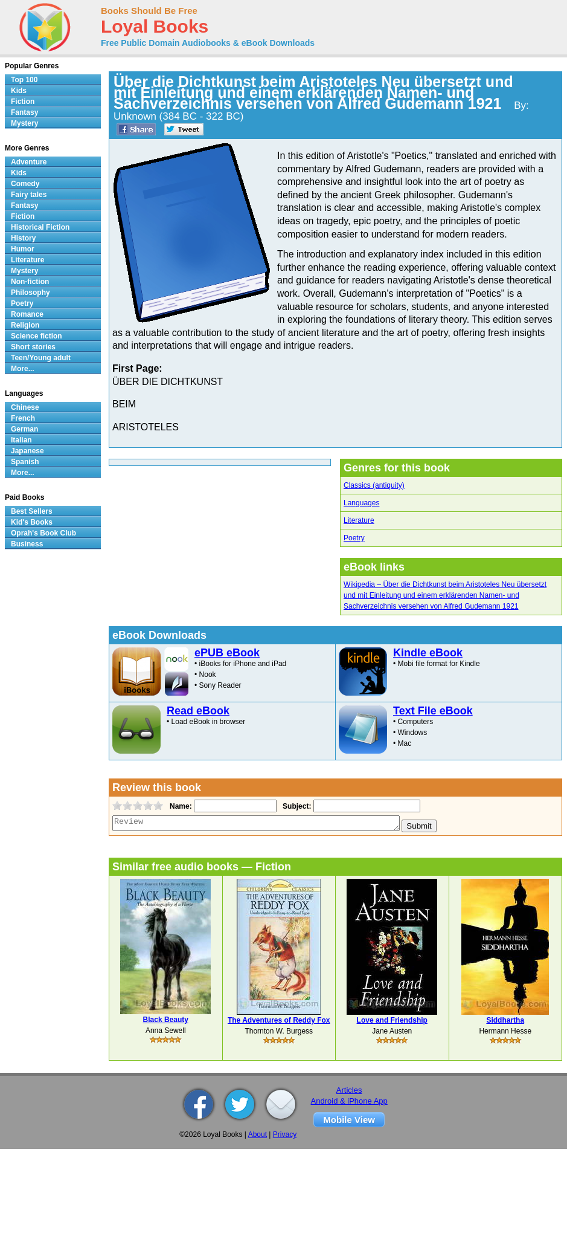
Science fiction (36, 336)
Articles (349, 1090)
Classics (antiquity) (374, 485)
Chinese (25, 407)
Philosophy (30, 292)
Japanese (27, 451)
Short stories (33, 347)
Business (27, 544)
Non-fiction (30, 281)
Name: (179, 806)
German (24, 429)
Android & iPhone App (349, 1100)
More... (22, 368)
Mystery (24, 123)
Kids (19, 90)
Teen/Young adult (41, 358)
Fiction (22, 101)
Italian (21, 440)
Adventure (28, 162)
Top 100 (24, 80)
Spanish (25, 462)
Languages (361, 503)
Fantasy (24, 112)
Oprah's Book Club (43, 533)
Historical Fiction (40, 227)
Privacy (284, 1134)
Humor (22, 249)
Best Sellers (32, 511)
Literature (359, 520)
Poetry (354, 538)
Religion (25, 325)
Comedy (25, 184)
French (23, 418)
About (257, 1134)
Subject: (295, 806)
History (23, 238)
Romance (27, 314)
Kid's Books (32, 522)
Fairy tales (28, 194)
